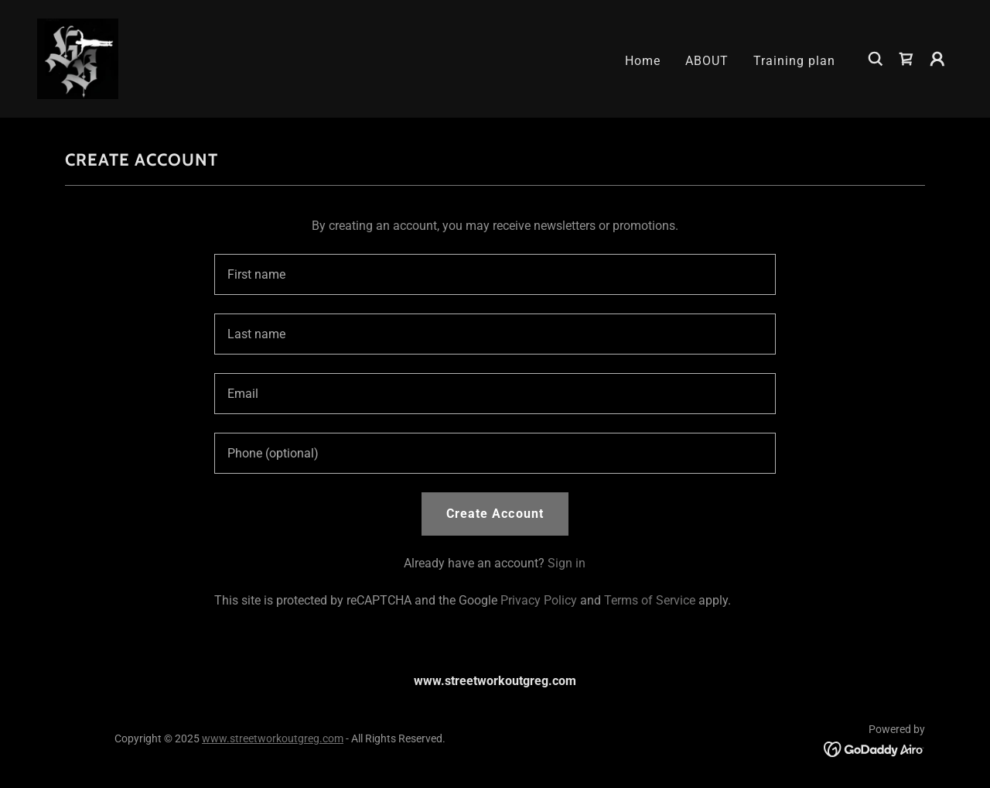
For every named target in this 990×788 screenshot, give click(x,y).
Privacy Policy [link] (538, 600)
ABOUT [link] (707, 60)
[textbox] (494, 274)
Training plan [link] (794, 60)
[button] (937, 58)
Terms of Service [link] (649, 600)
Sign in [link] (566, 563)
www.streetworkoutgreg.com (272, 738)
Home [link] (643, 60)
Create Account (494, 513)
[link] (77, 57)
